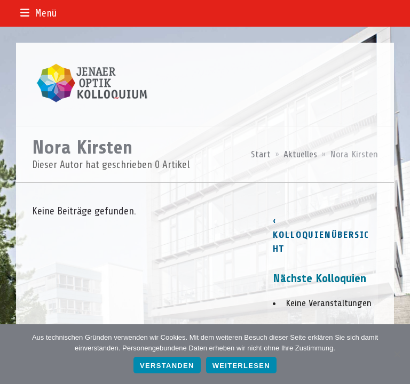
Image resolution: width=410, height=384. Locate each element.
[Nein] (396, 354)
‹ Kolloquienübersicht (321, 234)
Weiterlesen (241, 366)
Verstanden (167, 366)
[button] (38, 13)
